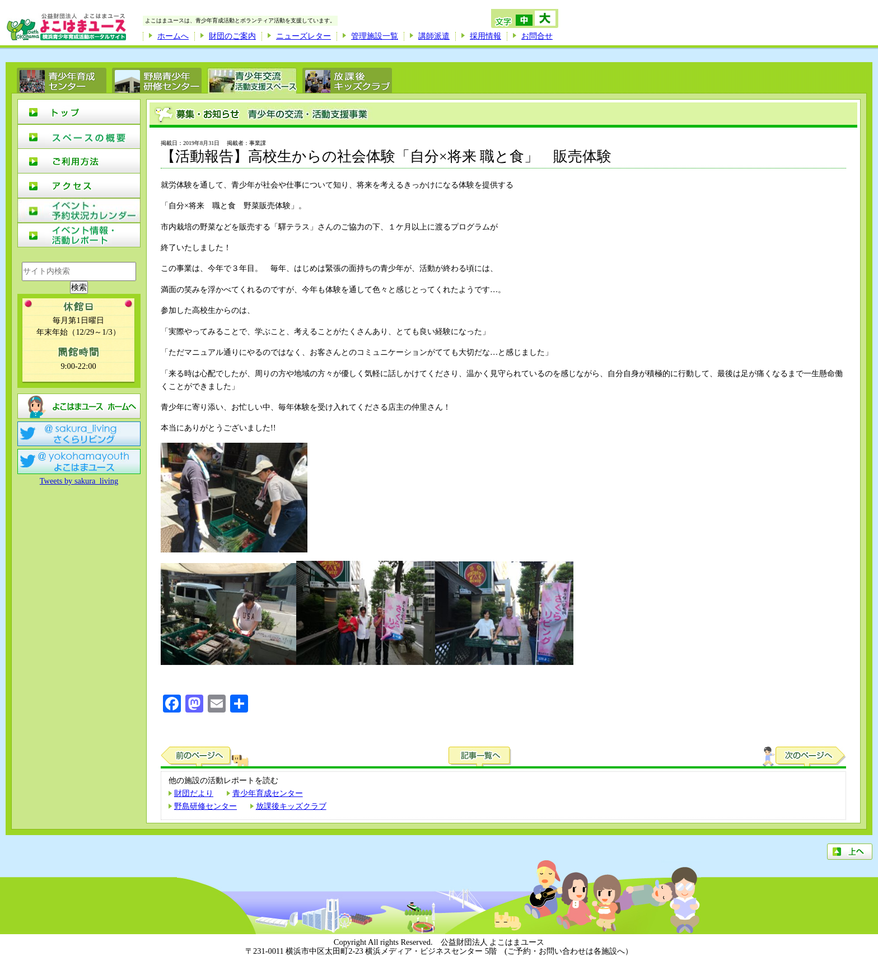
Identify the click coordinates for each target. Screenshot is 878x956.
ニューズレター (303, 35)
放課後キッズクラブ (291, 806)
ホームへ (173, 35)
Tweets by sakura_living (79, 480)
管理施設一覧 (374, 35)
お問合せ (537, 35)
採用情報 (485, 35)
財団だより (193, 793)
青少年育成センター (267, 793)
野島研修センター (205, 806)
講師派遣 (434, 35)
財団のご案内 (232, 35)
